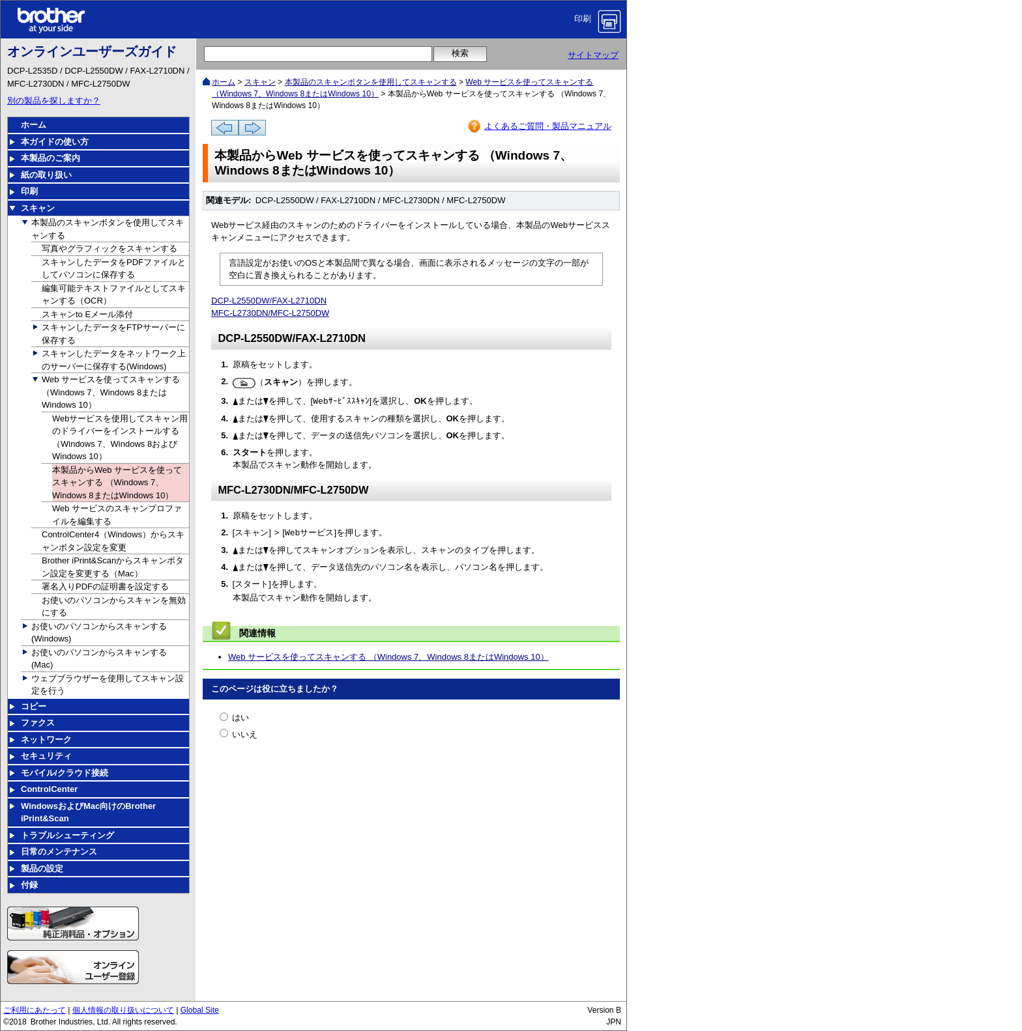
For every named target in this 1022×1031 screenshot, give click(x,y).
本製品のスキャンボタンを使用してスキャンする (371, 82)
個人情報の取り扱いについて (123, 1010)
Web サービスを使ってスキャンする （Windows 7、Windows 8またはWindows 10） (388, 657)
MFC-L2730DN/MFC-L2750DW (270, 313)
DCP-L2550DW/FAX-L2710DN (269, 300)
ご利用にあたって (34, 1010)
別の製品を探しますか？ (53, 101)
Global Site (200, 1010)
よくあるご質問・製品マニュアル (547, 126)
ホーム (223, 82)
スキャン (260, 82)
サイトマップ (593, 55)
